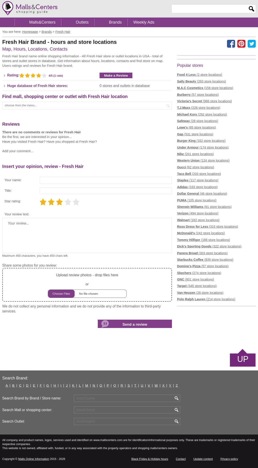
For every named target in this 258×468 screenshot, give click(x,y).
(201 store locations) (195, 154)
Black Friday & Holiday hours (149, 459)
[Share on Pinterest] (241, 44)
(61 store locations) (204, 207)
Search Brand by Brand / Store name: (31, 398)
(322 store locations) (209, 246)
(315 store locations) (207, 226)
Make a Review (116, 75)
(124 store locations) (203, 160)
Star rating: (12, 201)
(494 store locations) (197, 213)
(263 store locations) (201, 81)
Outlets (82, 22)
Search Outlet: (13, 421)
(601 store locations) (195, 279)
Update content (203, 459)
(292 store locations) (202, 114)
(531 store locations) (195, 134)
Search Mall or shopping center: (27, 410)
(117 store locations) (197, 180)
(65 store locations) (196, 127)
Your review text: (16, 214)
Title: (8, 190)
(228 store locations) (198, 107)
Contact (181, 459)
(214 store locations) (206, 299)
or (87, 285)
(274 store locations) (199, 273)
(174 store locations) (203, 147)
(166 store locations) (203, 240)
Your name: (13, 180)
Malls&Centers (42, 22)
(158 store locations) (205, 88)
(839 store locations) (205, 259)
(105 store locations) (196, 200)
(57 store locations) (198, 94)
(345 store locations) (197, 286)
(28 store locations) (197, 121)
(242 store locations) (201, 233)
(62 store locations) (195, 167)
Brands (115, 22)
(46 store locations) (202, 193)
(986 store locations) (204, 101)
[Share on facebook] (231, 44)
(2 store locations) (199, 74)
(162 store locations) (201, 141)
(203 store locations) (199, 174)
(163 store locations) (197, 187)
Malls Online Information (33, 459)
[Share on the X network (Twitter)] (252, 44)
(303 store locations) (202, 253)
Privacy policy (229, 459)
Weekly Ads (143, 22)
